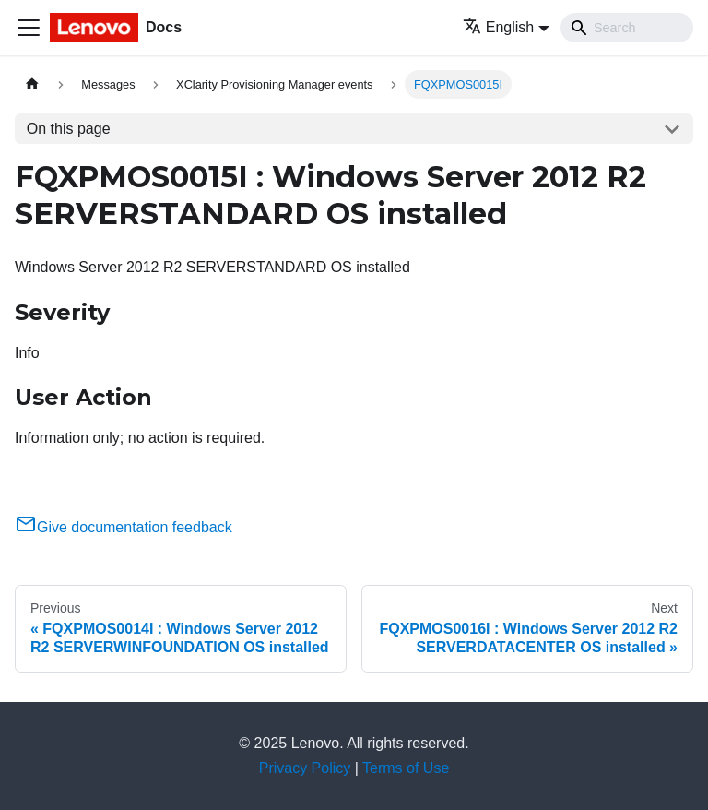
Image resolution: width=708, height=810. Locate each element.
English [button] (498, 27)
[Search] (626, 27)
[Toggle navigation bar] (28, 28)
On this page (69, 129)
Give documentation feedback (123, 527)
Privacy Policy (305, 768)
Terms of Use (405, 768)
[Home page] (32, 84)
